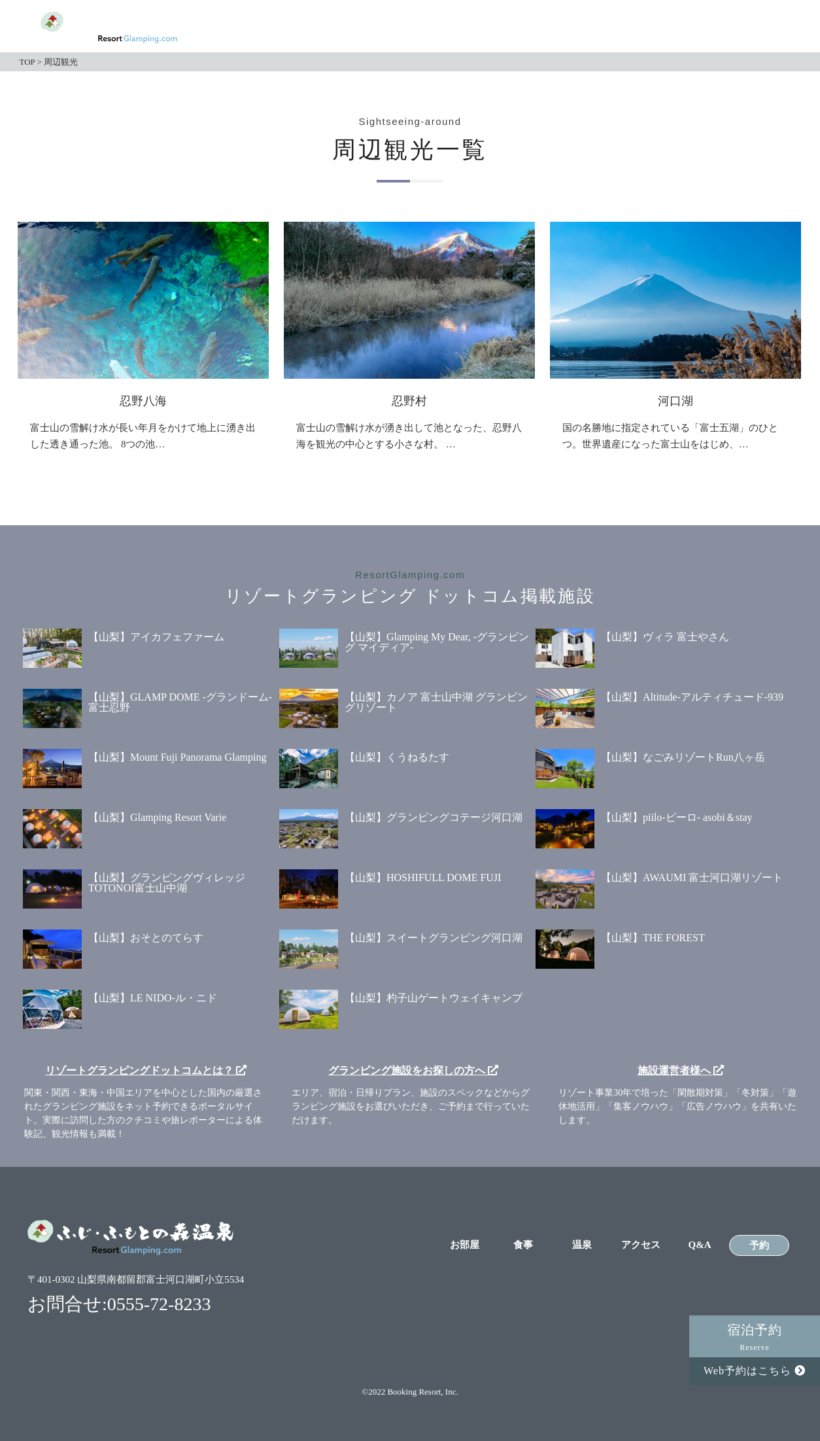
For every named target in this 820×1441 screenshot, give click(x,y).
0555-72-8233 (159, 1304)
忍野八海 (143, 401)
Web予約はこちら (755, 1370)
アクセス (637, 27)
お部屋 (456, 27)
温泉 (577, 27)
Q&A (698, 27)
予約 (759, 26)
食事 (516, 27)
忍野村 (409, 401)
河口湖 (675, 401)
